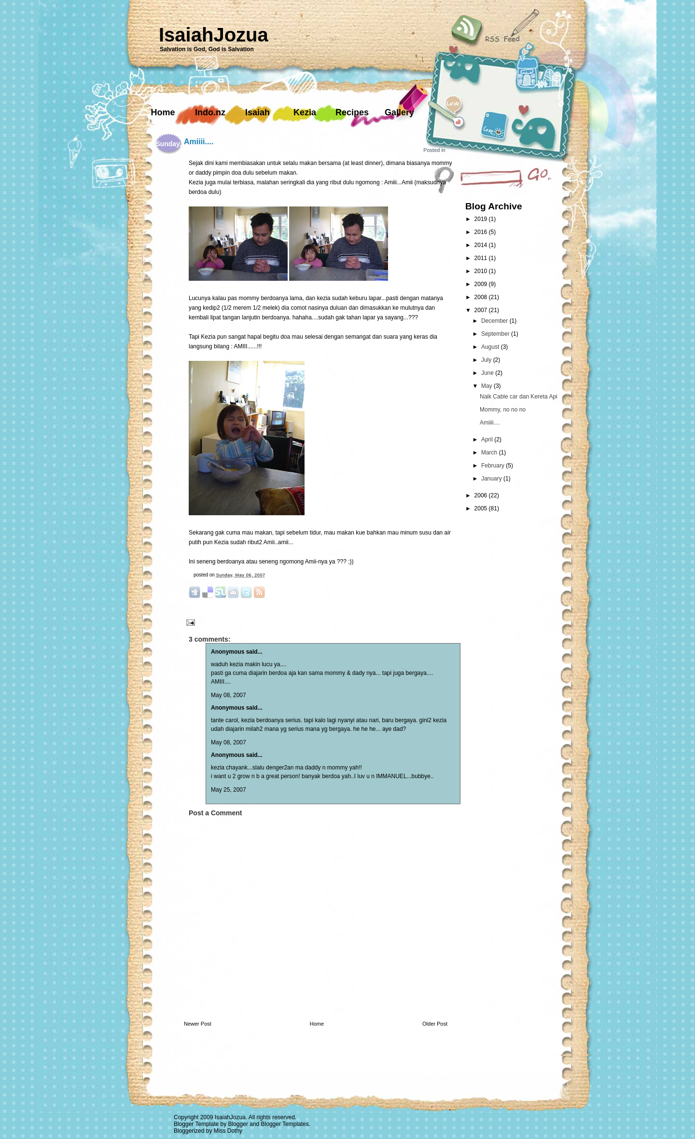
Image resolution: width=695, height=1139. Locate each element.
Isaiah (257, 112)
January (492, 478)
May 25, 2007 (228, 789)
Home (163, 112)
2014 (481, 245)
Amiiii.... (198, 141)
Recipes (352, 112)
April (487, 439)
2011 (481, 258)
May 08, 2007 (228, 695)
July (487, 360)
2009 (481, 284)
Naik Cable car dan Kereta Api (518, 396)
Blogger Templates (285, 1124)
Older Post (434, 1024)
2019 (481, 219)
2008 (481, 297)
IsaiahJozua (213, 34)
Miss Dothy (228, 1130)
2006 (481, 495)
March (490, 452)
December (495, 320)
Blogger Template (196, 1124)
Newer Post (197, 1024)
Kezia (304, 112)
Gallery (399, 112)
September (496, 333)
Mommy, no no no (503, 409)
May (487, 386)
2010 (481, 271)
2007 (481, 310)
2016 (481, 232)
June (488, 373)
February (493, 465)
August (491, 346)
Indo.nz (210, 112)
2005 (481, 508)
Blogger (238, 1124)
